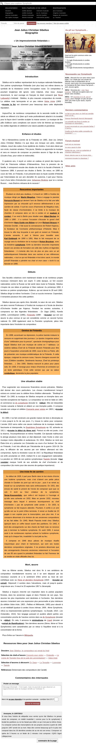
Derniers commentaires (76, 110)
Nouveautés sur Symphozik (78, 74)
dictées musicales (28, 15)
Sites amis (70, 166)
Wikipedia (28, 635)
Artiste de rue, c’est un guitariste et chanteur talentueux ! (78, 151)
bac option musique (11, 17)
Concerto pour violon (35, 409)
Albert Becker (50, 216)
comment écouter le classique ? (77, 158)
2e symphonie (21, 403)
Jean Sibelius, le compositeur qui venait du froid (29, 651)
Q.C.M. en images (75, 33)
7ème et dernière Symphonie (30, 580)
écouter (48, 315)
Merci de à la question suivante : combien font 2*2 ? (30, 699)
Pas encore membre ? (45, 23)
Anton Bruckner (47, 242)
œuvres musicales (11, 15)
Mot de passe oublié (61, 23)
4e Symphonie (49, 617)
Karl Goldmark (10, 238)
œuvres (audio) (41, 15)
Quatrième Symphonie (36, 427)
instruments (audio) (42, 17)
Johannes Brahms (40, 180)
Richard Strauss (50, 223)
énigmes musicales (59, 13)
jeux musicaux (58, 11)
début (42, 403)
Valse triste (49, 101)
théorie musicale (27, 17)
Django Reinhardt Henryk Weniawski (78, 118)
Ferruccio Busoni (12, 201)
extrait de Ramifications (13, 623)
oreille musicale (27, 13)
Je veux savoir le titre (73, 147)
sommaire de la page (47, 741)
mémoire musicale (42, 11)
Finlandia (31, 315)
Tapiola (46, 459)
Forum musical (72, 141)
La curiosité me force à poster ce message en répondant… (77, 122)
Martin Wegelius (28, 197)
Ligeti (49, 620)
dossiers (8, 11)
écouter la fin (8, 105)
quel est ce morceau (72, 144)
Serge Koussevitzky (13, 495)
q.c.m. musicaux (41, 13)
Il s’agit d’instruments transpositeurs (79, 68)
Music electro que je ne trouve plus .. (78, 155)
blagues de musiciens (60, 15)
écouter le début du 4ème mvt (21, 431)
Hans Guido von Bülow (24, 223)
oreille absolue (27, 11)
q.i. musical (57, 17)
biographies (9, 13)
